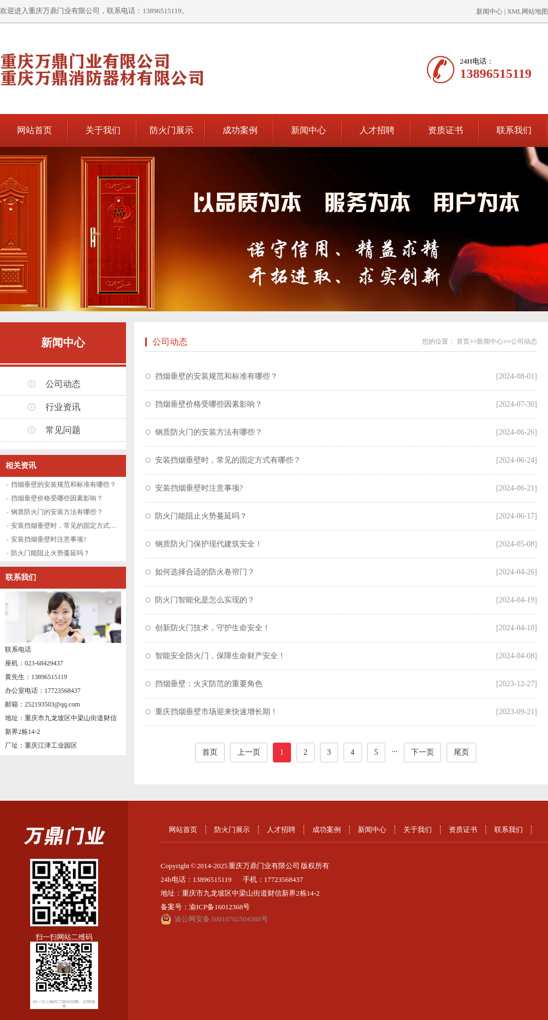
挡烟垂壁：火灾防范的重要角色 (208, 684)
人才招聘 (377, 130)
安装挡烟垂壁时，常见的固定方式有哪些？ (73, 525)
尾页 (461, 752)
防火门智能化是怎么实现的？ (205, 600)
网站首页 (34, 130)
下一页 (422, 752)
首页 (463, 341)
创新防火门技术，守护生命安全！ (212, 628)
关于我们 (103, 130)
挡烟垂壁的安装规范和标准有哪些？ (63, 484)
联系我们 (514, 130)
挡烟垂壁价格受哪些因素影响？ (57, 498)
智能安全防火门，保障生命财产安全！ (220, 656)
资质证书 (445, 130)
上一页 (248, 752)
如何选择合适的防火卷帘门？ (205, 572)
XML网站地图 (527, 11)
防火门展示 (171, 130)
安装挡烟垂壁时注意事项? (48, 539)
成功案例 (240, 130)
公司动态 (63, 384)
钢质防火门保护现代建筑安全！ (208, 544)
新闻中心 (489, 11)
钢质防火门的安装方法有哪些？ (57, 512)
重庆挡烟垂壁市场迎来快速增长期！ (216, 712)
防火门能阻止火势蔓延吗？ (50, 553)
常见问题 (63, 430)
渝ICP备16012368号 (219, 907)
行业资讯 (63, 407)
